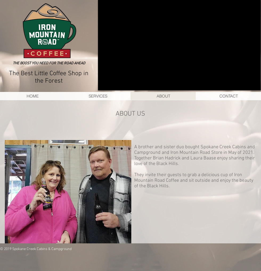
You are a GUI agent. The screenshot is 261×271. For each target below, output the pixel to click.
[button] (179, 45)
